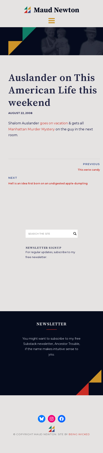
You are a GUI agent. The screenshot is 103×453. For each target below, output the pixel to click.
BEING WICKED (79, 434)
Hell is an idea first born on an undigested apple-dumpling (48, 183)
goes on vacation (54, 123)
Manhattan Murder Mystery (31, 129)
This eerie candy (89, 169)
